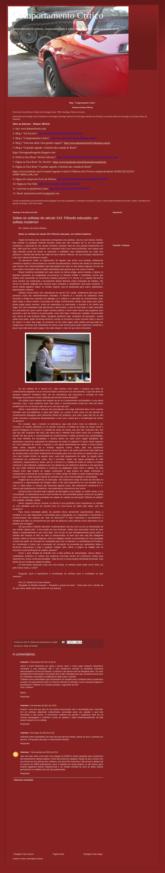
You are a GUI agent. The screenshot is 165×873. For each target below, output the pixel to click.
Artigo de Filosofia (30, 646)
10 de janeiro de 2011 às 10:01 (43, 662)
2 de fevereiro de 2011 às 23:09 (43, 705)
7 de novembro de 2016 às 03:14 (44, 752)
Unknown (24, 752)
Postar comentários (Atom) (31, 859)
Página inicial (58, 854)
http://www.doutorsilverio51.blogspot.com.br (87, 143)
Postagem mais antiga (92, 854)
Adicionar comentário (23, 780)
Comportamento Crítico (58, 15)
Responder (25, 697)
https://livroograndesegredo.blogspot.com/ (34, 152)
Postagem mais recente (23, 854)
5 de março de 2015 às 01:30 (42, 733)
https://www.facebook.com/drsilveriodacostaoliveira (79, 162)
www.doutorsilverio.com (33, 128)
